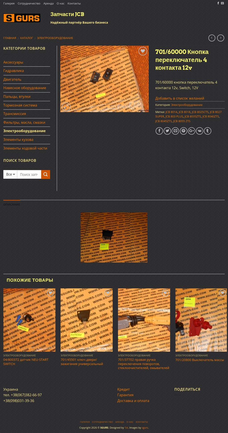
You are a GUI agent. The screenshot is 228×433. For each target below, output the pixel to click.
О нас (61, 3)
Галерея (8, 3)
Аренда (48, 3)
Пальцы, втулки (17, 96)
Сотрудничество (29, 3)
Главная (9, 38)
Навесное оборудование (24, 87)
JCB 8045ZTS (163, 121)
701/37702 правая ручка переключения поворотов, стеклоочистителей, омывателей (143, 364)
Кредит (123, 389)
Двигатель (12, 79)
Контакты (74, 3)
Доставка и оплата (133, 400)
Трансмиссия (14, 113)
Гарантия (125, 394)
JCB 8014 (171, 112)
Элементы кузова (18, 139)
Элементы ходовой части (25, 148)
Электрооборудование (55, 38)
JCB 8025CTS (200, 112)
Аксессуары (13, 62)
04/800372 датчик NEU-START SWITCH (26, 362)
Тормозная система (20, 105)
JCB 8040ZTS (210, 116)
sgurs (145, 427)
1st (126, 427)
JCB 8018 (184, 112)
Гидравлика (13, 70)
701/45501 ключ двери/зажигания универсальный (82, 362)
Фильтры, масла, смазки (24, 122)
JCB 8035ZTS (193, 116)
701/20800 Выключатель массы (199, 360)
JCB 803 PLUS (174, 116)
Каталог (26, 38)
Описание (11, 204)
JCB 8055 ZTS (181, 121)
